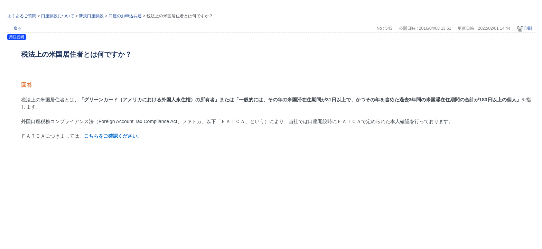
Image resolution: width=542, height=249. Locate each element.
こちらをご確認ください (110, 136)
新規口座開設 (91, 15)
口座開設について (57, 15)
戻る (17, 28)
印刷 (528, 28)
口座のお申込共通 (125, 15)
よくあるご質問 (21, 15)
